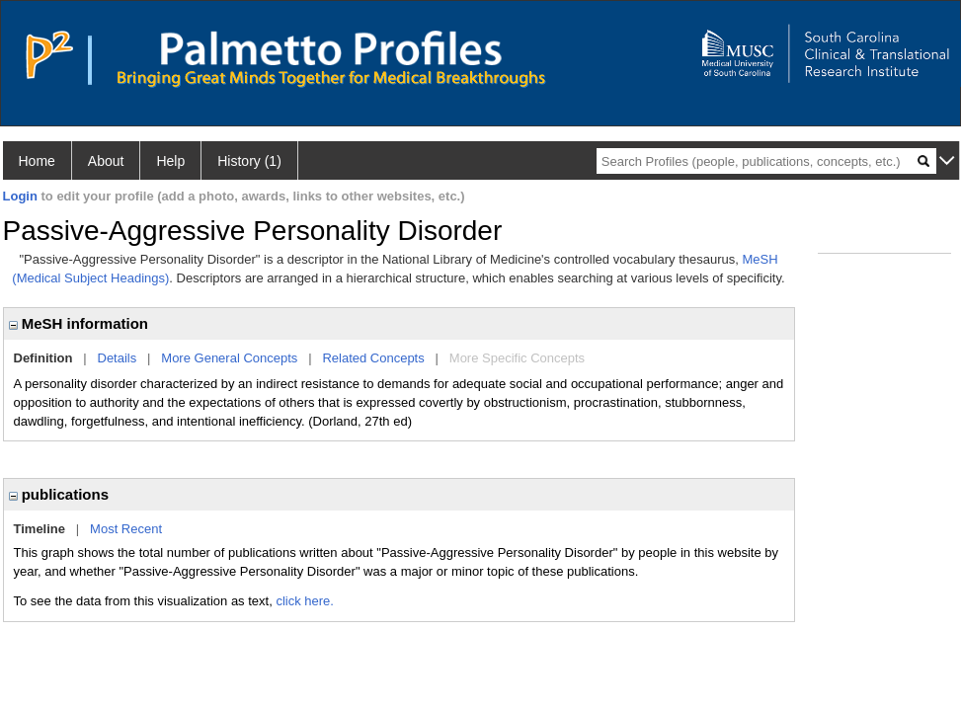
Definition (43, 358)
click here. (305, 600)
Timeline (40, 528)
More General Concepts (229, 358)
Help (170, 161)
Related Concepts (373, 358)
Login (20, 196)
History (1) (249, 161)
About (106, 161)
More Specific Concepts (517, 358)
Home (37, 161)
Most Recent (126, 528)
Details (117, 358)
